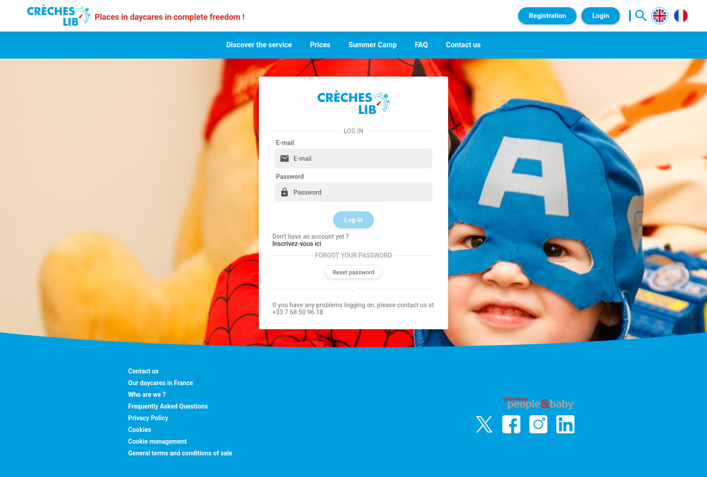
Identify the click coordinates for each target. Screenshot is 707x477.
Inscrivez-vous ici (296, 243)
